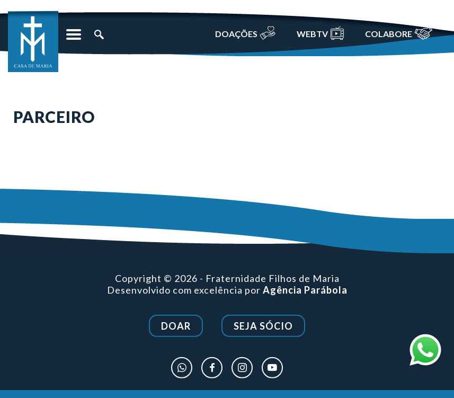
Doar (176, 327)
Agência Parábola (305, 290)
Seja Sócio (263, 327)
